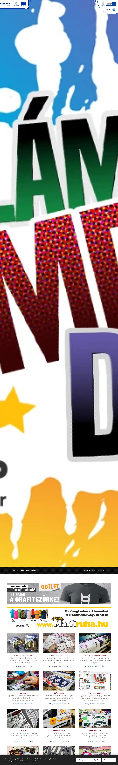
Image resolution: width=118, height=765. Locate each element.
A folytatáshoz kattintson (21, 666)
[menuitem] (83, 570)
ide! (31, 666)
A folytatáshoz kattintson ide (58, 741)
